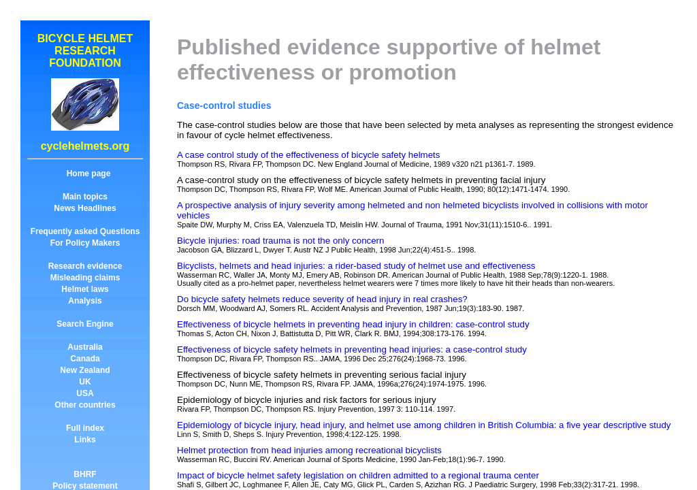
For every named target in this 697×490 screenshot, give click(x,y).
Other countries (84, 405)
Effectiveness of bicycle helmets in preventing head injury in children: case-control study (353, 324)
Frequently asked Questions (85, 231)
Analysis (84, 301)
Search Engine (84, 324)
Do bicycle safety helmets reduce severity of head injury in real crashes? (322, 299)
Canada (84, 358)
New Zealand (85, 370)
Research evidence (85, 266)
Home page (89, 173)
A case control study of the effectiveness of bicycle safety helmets (308, 155)
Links (84, 439)
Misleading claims (85, 277)
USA (84, 393)
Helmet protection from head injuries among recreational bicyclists (309, 450)
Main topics (85, 196)
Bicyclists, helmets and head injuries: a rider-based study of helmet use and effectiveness (356, 266)
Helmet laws (84, 289)
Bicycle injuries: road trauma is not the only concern (280, 240)
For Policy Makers (85, 243)
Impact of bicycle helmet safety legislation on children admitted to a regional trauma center (358, 475)
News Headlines (85, 208)
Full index (85, 428)
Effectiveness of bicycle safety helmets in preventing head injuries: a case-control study (352, 349)
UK (85, 382)
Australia (84, 347)
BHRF (85, 474)
